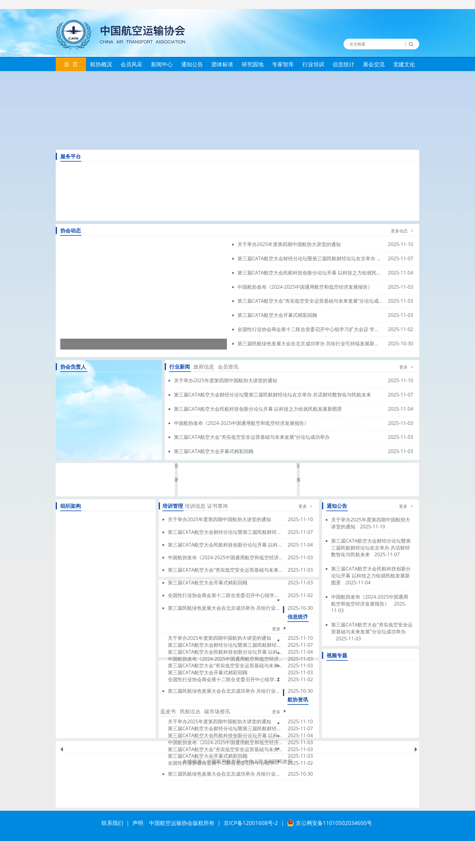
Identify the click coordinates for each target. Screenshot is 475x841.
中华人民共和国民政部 (268, 761)
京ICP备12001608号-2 (251, 822)
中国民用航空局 (224, 761)
